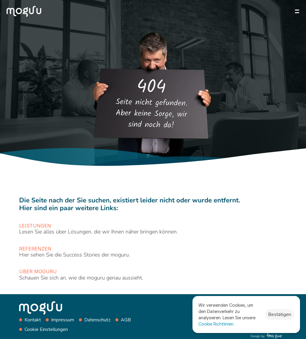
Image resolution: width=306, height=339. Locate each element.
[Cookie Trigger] (46, 329)
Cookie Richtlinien (215, 323)
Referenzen (35, 249)
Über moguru (38, 271)
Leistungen (35, 226)
